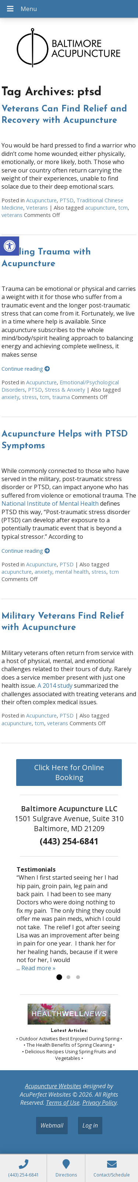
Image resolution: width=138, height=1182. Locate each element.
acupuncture (100, 207)
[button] (9, 246)
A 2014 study (55, 685)
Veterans (37, 207)
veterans (11, 214)
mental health (72, 571)
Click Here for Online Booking (69, 772)
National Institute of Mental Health (50, 503)
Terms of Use (62, 1103)
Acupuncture (41, 200)
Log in (90, 1125)
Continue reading (25, 368)
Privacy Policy (99, 1103)
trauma (61, 397)
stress (29, 397)
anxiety (10, 397)
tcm (123, 207)
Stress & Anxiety (65, 389)
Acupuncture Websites (53, 1086)
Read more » (38, 968)
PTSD (67, 200)
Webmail (51, 1125)
